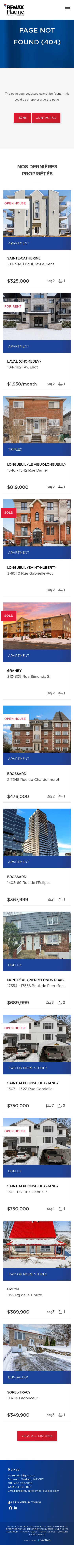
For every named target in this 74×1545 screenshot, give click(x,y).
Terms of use (47, 1532)
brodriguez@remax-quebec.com (37, 1491)
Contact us (46, 118)
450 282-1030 (23, 1483)
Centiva (44, 1540)
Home (22, 118)
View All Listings (37, 1436)
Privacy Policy (28, 1532)
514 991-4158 (23, 1487)
